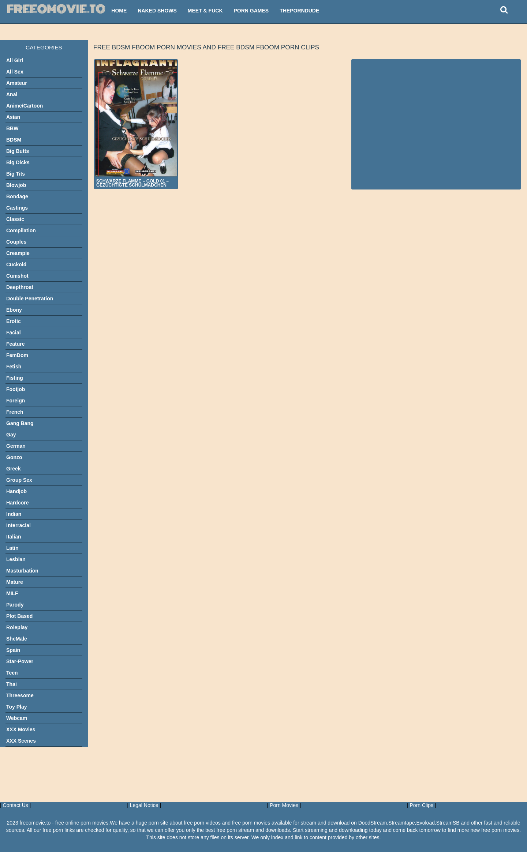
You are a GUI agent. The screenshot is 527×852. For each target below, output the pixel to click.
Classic (15, 219)
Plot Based (19, 616)
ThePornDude (299, 11)
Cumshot (17, 276)
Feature (15, 344)
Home (119, 11)
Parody (14, 605)
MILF (12, 593)
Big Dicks (18, 162)
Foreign (15, 401)
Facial (13, 332)
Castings (17, 208)
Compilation (21, 230)
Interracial (18, 525)
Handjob (16, 491)
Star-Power (19, 661)
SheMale (16, 639)
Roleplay (16, 627)
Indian (13, 514)
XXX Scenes (21, 741)
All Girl (14, 60)
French (14, 412)
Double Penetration (29, 298)
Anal (11, 94)
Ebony (14, 310)
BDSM (13, 140)
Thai (11, 684)
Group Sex (19, 480)
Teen (12, 673)
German (16, 446)
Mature (14, 582)
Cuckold (16, 264)
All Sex (14, 72)
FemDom (17, 355)
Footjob (15, 389)
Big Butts (17, 151)
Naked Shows (157, 11)
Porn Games (251, 11)
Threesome (20, 695)
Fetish (13, 366)
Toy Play (16, 707)
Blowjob (16, 185)
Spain (13, 650)
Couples (16, 242)
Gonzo (14, 457)
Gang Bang (20, 423)
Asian (13, 117)
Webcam (16, 718)
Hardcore (17, 503)
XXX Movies (20, 729)
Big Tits (15, 174)
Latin (12, 548)
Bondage (17, 196)
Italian (13, 537)
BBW (12, 128)
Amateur (16, 83)
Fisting (14, 378)
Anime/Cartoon (24, 106)
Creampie (18, 253)
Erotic (13, 321)
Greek (13, 469)
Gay (11, 435)
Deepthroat (19, 287)
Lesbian (16, 559)
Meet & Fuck (205, 11)
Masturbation (22, 571)
